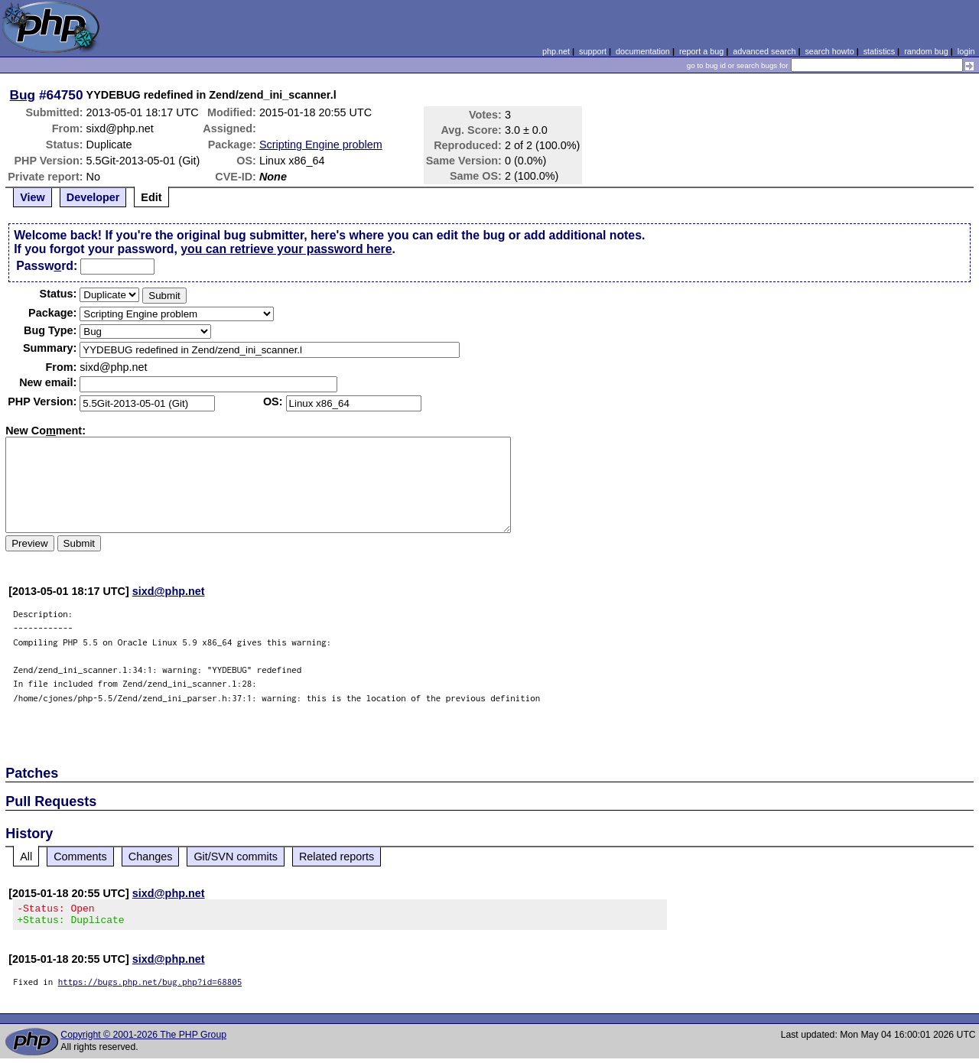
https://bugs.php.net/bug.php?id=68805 (150, 986)
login (966, 51)
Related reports (336, 856)
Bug (23, 94)
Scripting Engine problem (320, 144)
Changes (150, 856)
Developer (93, 197)
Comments (80, 856)
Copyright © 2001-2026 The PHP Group (143, 1039)
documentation (643, 51)
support (593, 51)
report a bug (701, 51)
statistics (879, 51)
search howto (829, 51)
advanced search (764, 51)
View (32, 197)
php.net (556, 51)
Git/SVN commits (236, 856)
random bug (926, 51)
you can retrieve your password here (286, 248)
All (26, 856)
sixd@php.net (168, 591)
